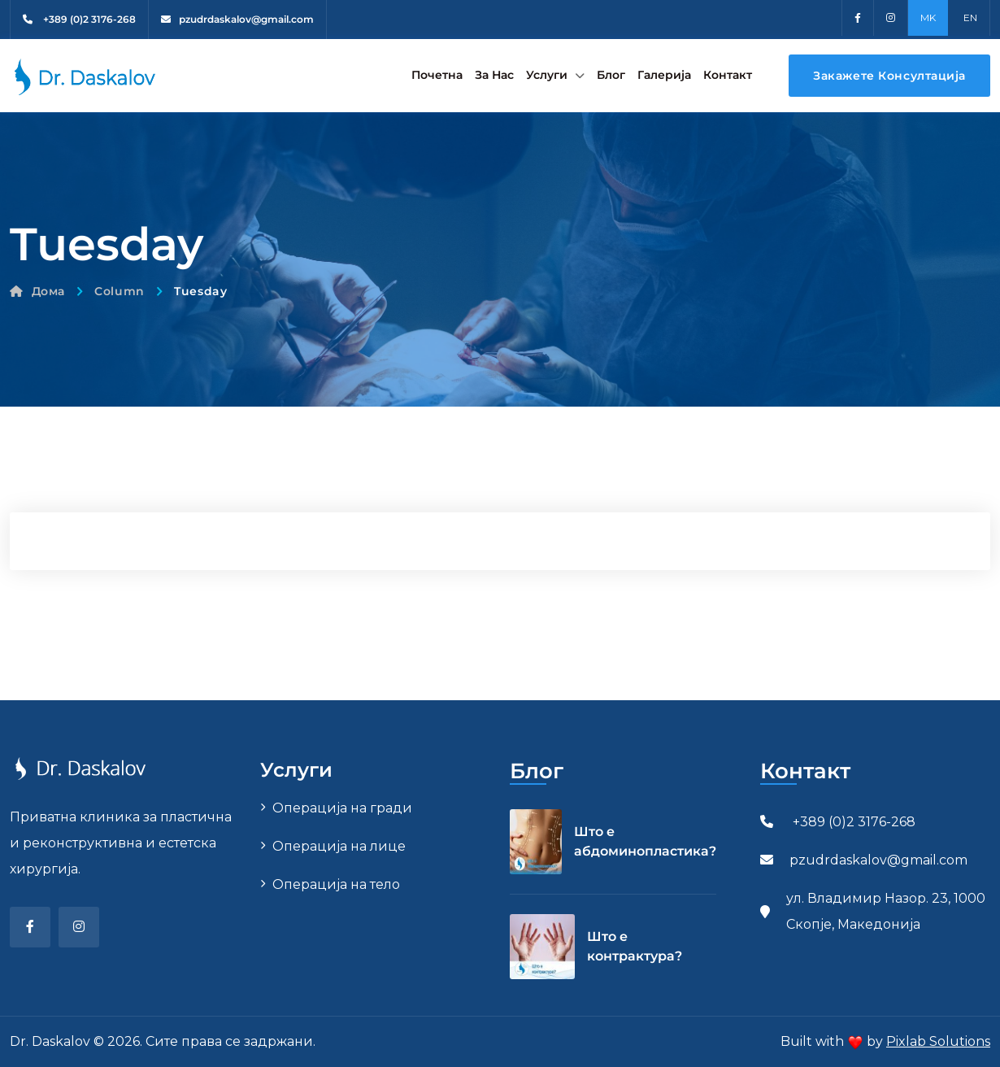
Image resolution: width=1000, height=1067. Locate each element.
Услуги (546, 75)
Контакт (727, 75)
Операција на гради (342, 808)
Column (119, 291)
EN (970, 17)
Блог (611, 75)
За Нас (494, 75)
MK (928, 17)
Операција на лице (339, 846)
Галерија (664, 75)
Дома (37, 291)
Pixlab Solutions (938, 1041)
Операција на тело (336, 884)
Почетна (437, 75)
